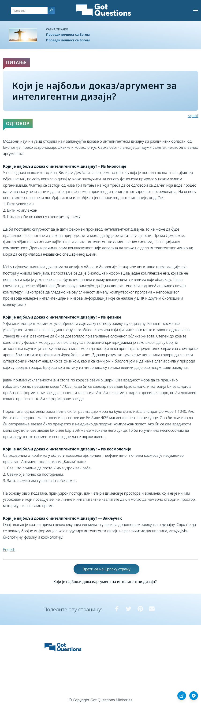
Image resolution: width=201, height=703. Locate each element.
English (9, 549)
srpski (193, 115)
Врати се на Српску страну (106, 569)
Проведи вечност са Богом (68, 34)
